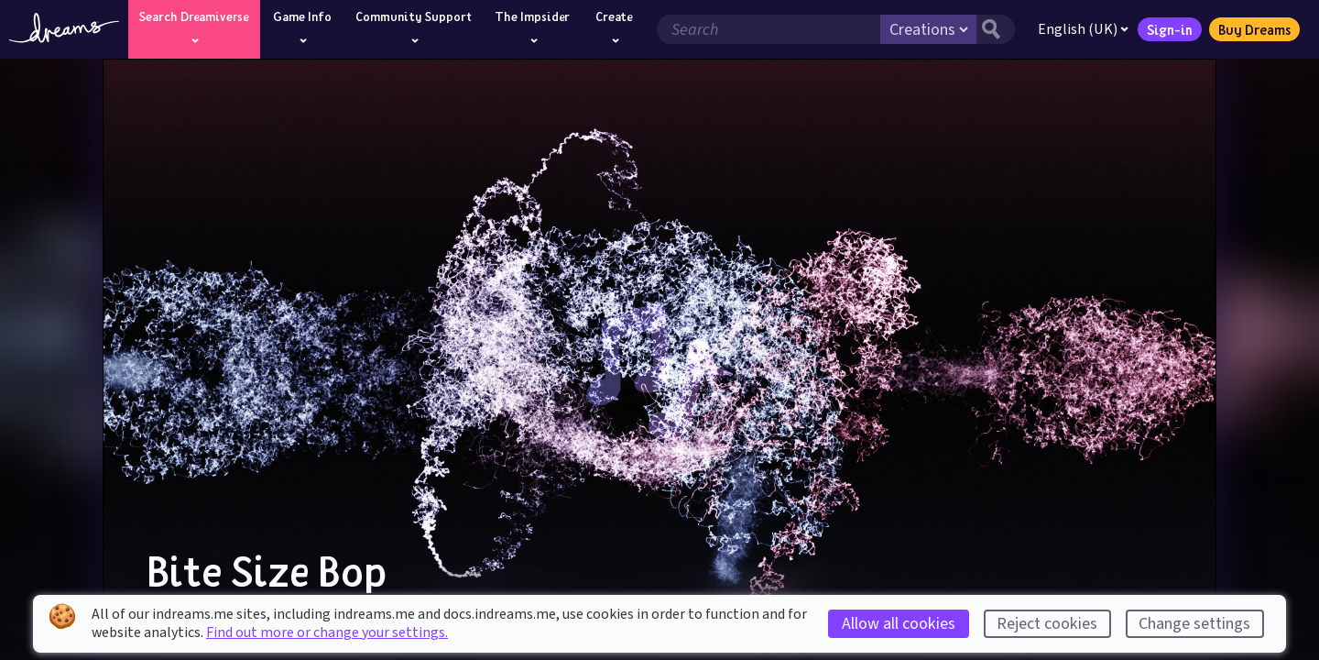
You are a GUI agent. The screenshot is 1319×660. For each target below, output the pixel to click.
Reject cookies (1047, 623)
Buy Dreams (1254, 29)
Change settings (1194, 623)
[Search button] (995, 29)
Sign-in (1170, 29)
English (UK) (1083, 29)
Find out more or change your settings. (327, 632)
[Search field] (768, 29)
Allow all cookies (898, 623)
